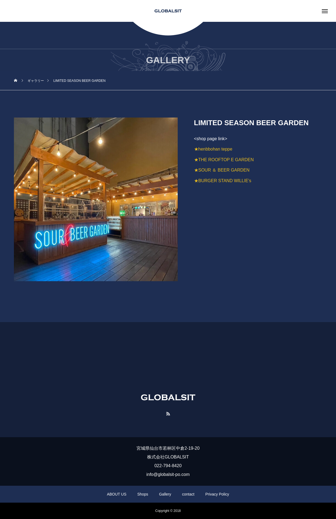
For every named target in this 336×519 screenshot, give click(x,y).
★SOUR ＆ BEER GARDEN (222, 170)
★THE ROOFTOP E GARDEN (224, 159)
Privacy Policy (217, 494)
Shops (142, 494)
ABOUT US (116, 494)
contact (188, 494)
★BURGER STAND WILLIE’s (222, 180)
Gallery (165, 494)
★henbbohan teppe (213, 149)
